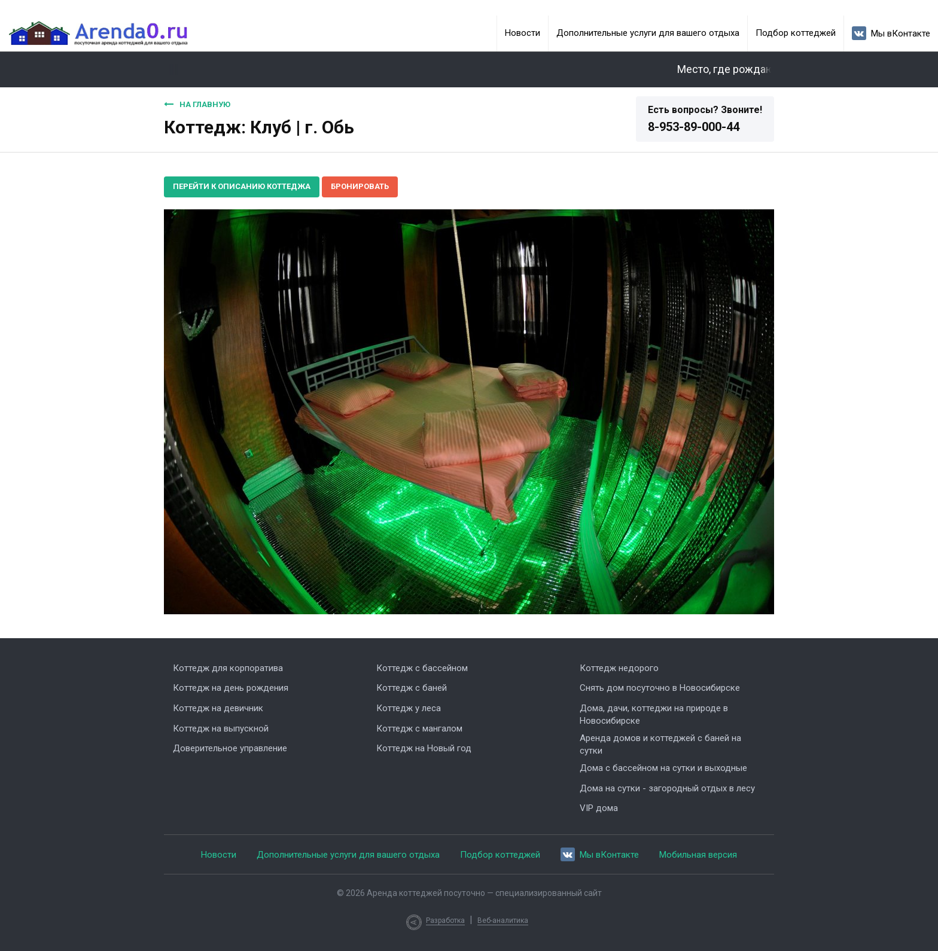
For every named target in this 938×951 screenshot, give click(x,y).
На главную (197, 104)
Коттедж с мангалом (419, 728)
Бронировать (360, 186)
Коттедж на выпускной (221, 728)
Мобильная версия (698, 854)
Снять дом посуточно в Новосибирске (660, 687)
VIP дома (599, 808)
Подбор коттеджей (796, 33)
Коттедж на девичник (218, 708)
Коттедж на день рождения (230, 687)
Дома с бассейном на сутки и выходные (663, 768)
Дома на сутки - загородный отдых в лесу (667, 788)
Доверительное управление (230, 748)
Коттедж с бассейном (422, 668)
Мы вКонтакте (891, 33)
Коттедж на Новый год (423, 748)
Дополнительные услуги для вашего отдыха (647, 33)
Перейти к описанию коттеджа (241, 186)
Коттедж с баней (411, 687)
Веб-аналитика (502, 920)
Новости (522, 33)
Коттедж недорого (619, 668)
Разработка (445, 920)
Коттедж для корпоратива (228, 668)
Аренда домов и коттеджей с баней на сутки (660, 744)
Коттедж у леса (408, 708)
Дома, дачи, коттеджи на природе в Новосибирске (654, 714)
